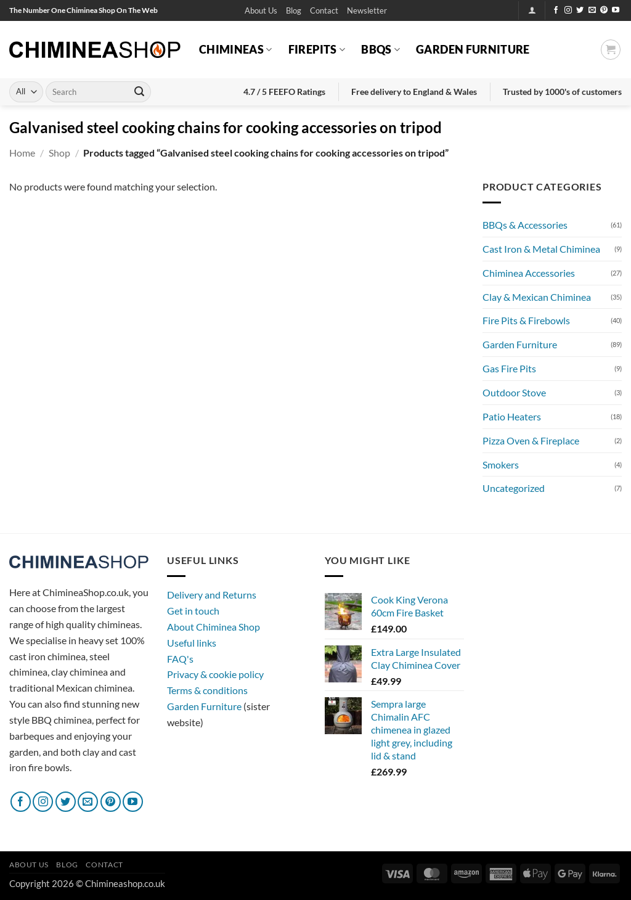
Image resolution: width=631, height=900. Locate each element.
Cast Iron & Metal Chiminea (541, 249)
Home (22, 152)
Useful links (191, 642)
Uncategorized (513, 488)
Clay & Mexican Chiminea (536, 297)
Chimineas (235, 49)
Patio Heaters (511, 416)
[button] (367, 10)
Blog (293, 10)
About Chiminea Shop (213, 626)
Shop (59, 152)
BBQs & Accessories (525, 225)
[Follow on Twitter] (580, 10)
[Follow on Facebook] (556, 10)
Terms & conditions (207, 690)
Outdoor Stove (514, 392)
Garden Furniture (473, 49)
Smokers (500, 464)
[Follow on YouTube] (615, 10)
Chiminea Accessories (528, 273)
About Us (261, 10)
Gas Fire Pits (509, 368)
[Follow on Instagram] (568, 10)
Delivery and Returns (211, 594)
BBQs (380, 49)
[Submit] (139, 91)
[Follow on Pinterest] (604, 10)
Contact (324, 10)
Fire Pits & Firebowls (526, 320)
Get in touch (193, 610)
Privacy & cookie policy (215, 674)
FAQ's (180, 659)
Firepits (316, 49)
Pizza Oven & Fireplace (530, 440)
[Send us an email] (592, 10)
